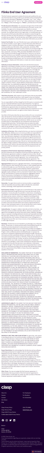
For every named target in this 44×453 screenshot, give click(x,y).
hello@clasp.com (27, 410)
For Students (26, 395)
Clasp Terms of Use (6, 410)
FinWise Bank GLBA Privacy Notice (10, 414)
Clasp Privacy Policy (6, 407)
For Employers (27, 393)
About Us (3, 393)
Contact (3, 397)
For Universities (27, 397)
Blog (2, 402)
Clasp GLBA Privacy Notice (8, 412)
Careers (3, 395)
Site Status (4, 400)
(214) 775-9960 (27, 407)
